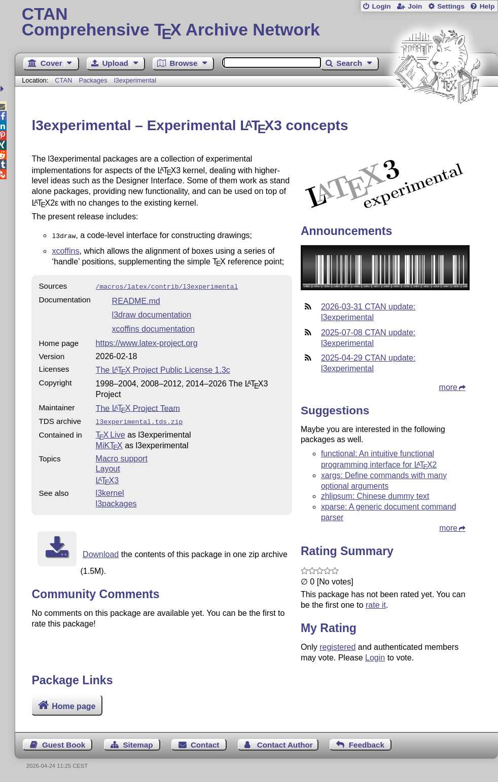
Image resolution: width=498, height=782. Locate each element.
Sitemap (138, 744)
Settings (451, 6)
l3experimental (135, 80)
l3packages (116, 500)
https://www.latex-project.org (147, 341)
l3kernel (110, 490)
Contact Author (285, 744)
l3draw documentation (152, 312)
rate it (376, 605)
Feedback (366, 744)
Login (381, 6)
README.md (136, 299)
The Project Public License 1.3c (163, 368)
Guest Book (63, 744)
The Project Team (138, 406)
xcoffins (65, 250)
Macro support (122, 455)
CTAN (63, 80)
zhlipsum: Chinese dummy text (375, 496)
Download (101, 551)
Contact (205, 744)
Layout (108, 465)
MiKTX (109, 442)
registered (337, 647)
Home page (73, 706)
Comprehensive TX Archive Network (256, 23)
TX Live (110, 431)
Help (487, 6)
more (448, 387)
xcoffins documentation (153, 327)
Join (415, 6)
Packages (94, 80)
